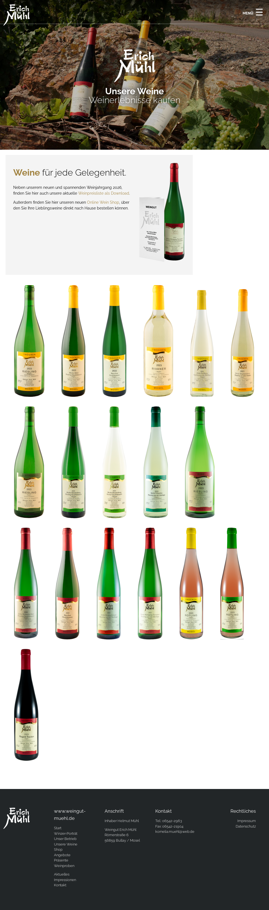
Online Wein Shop (103, 202)
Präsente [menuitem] (61, 860)
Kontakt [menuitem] (60, 885)
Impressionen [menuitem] (65, 880)
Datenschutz (246, 826)
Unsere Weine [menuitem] (65, 844)
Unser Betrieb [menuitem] (65, 839)
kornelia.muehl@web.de (174, 832)
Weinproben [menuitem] (64, 866)
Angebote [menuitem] (62, 855)
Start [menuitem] (57, 828)
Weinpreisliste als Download (103, 193)
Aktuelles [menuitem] (61, 874)
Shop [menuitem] (58, 849)
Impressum (246, 821)
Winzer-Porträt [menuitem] (65, 833)
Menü (253, 12)
